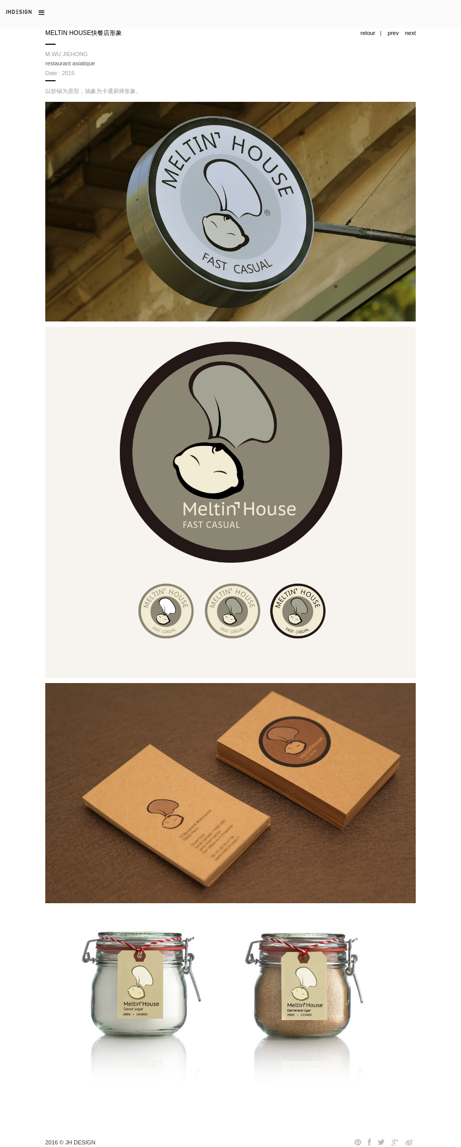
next (410, 33)
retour (368, 33)
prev (393, 33)
